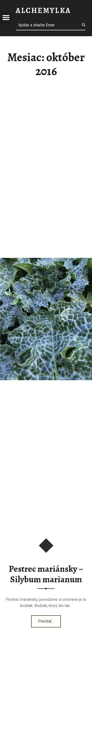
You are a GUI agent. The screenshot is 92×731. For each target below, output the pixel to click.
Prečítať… (49, 620)
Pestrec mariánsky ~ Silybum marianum (46, 574)
